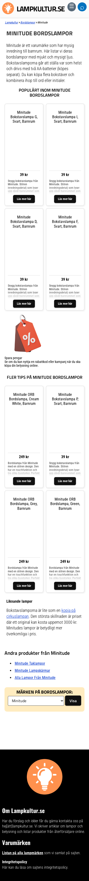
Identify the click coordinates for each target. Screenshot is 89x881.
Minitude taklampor (30, 663)
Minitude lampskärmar (32, 670)
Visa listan (11, 369)
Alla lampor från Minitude (35, 677)
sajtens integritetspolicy (50, 867)
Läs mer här (24, 199)
